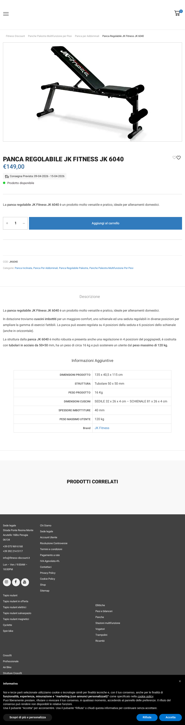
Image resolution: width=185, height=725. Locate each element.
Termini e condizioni (51, 549)
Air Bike (7, 667)
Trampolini (101, 634)
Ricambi (100, 640)
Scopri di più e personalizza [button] (27, 717)
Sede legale (46, 531)
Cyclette (7, 625)
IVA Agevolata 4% (50, 561)
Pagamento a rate (50, 555)
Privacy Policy (47, 572)
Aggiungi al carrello (105, 223)
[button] (177, 10)
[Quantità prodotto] (15, 223)
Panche (99, 617)
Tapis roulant (10, 595)
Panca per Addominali (87, 36)
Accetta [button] (170, 717)
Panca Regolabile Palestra (73, 268)
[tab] (89, 297)
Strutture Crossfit (12, 673)
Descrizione (89, 296)
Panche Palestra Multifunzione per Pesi (50, 36)
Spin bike (8, 630)
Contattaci (45, 566)
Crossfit (7, 655)
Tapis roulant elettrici (14, 607)
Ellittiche (100, 605)
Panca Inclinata (23, 268)
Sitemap (44, 590)
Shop (43, 584)
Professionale (11, 661)
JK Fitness (102, 428)
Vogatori (100, 628)
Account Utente (48, 537)
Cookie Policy (47, 578)
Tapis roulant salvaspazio (17, 613)
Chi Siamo (45, 525)
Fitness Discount (15, 36)
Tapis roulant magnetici (16, 619)
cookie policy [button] (145, 696)
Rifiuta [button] (147, 717)
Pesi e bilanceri (103, 611)
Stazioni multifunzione (107, 623)
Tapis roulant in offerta (15, 601)
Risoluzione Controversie (53, 543)
